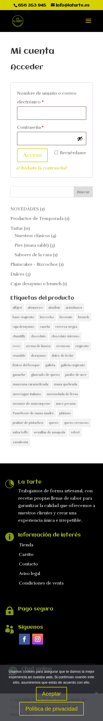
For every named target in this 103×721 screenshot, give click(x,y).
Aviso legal (29, 573)
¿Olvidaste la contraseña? (41, 168)
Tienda (26, 545)
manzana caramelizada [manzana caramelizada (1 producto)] (30, 384)
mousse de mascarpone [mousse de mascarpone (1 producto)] (31, 404)
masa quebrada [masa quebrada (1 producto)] (65, 384)
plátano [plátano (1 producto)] (65, 413)
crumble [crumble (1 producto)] (19, 355)
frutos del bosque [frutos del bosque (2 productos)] (26, 365)
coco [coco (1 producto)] (16, 346)
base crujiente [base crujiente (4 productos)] (23, 317)
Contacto (28, 564)
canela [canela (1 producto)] (45, 327)
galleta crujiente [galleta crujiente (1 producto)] (73, 365)
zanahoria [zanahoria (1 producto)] (20, 442)
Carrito (26, 554)
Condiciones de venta (41, 583)
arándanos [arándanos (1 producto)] (74, 307)
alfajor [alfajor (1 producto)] (17, 307)
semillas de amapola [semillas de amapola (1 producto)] (49, 432)
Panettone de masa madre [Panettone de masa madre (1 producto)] (33, 413)
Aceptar (51, 694)
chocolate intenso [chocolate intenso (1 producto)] (65, 336)
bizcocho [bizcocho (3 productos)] (47, 317)
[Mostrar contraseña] (80, 139)
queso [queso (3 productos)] (54, 423)
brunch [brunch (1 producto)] (83, 317)
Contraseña (41, 126)
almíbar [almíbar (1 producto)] (54, 307)
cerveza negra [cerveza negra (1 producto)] (66, 327)
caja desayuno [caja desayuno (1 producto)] (23, 327)
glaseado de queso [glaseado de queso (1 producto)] (45, 375)
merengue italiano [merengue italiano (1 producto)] (27, 394)
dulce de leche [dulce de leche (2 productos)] (63, 355)
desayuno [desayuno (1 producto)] (38, 355)
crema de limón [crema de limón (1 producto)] (38, 346)
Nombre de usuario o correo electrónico (46, 98)
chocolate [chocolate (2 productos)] (38, 336)
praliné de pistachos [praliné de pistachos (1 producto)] (28, 423)
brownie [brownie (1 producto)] (66, 317)
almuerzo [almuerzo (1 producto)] (35, 307)
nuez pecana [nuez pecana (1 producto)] (66, 404)
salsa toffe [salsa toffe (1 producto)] (20, 432)
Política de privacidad (51, 709)
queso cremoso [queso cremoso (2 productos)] (76, 423)
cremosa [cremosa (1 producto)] (63, 346)
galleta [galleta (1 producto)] (50, 365)
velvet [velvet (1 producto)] (75, 432)
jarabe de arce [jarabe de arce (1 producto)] (76, 375)
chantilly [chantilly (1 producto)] (19, 336)
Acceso (32, 155)
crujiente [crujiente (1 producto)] (82, 346)
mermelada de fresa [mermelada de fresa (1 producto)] (62, 394)
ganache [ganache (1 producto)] (19, 375)
